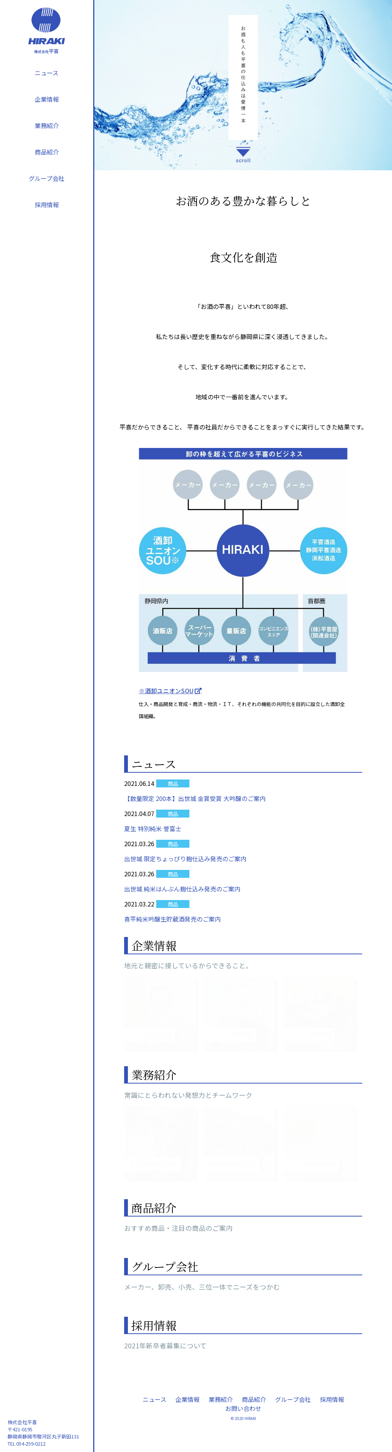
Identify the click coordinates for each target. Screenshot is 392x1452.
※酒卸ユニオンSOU (166, 690)
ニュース (46, 72)
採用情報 (47, 204)
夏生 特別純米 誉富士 (152, 828)
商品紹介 (47, 151)
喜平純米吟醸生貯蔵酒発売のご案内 (172, 918)
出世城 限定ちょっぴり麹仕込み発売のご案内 (185, 858)
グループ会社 (47, 178)
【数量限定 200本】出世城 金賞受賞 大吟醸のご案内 (195, 798)
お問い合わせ (243, 1408)
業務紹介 (47, 125)
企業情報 (47, 99)
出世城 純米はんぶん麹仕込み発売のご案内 (182, 888)
